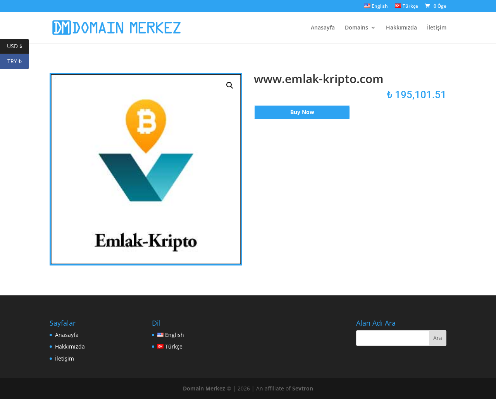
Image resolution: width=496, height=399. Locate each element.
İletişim (436, 28)
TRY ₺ (18, 61)
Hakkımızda (401, 28)
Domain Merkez (204, 388)
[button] (230, 85)
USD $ (18, 46)
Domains (356, 28)
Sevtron (302, 388)
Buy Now (302, 112)
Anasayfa (323, 28)
